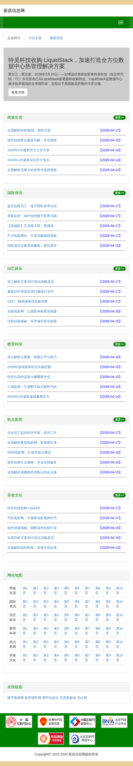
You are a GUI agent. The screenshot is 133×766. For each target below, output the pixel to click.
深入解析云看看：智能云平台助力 (32, 357)
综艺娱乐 (14, 268)
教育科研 (14, 344)
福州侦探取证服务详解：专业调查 (32, 140)
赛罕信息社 (50, 698)
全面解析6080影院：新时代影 (29, 130)
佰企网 (82, 698)
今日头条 (35, 38)
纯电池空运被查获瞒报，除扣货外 (32, 245)
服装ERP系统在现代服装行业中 (30, 291)
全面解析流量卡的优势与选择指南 (32, 170)
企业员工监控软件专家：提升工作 (32, 432)
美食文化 (14, 495)
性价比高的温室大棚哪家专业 (28, 377)
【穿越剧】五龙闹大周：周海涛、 (32, 226)
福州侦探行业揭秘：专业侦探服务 (32, 462)
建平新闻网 (15, 698)
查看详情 (18, 92)
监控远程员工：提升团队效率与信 (32, 206)
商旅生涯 (14, 117)
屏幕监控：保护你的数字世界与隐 (32, 216)
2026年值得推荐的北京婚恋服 (29, 367)
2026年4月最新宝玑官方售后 (28, 160)
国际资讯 (14, 193)
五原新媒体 (68, 698)
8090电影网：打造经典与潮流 (29, 452)
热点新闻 (14, 420)
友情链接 (14, 687)
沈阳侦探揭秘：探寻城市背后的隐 (32, 321)
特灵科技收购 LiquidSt (23, 508)
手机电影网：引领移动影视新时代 (32, 518)
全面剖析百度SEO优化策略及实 (30, 538)
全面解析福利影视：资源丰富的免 (32, 547)
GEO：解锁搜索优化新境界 (27, 301)
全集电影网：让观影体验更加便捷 (32, 311)
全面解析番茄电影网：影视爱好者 (32, 442)
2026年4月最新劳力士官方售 (28, 150)
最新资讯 (56, 38)
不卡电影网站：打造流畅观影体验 (32, 236)
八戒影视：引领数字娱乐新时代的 (32, 387)
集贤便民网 (33, 698)
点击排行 (14, 38)
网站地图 (14, 575)
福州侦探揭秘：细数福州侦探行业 (32, 528)
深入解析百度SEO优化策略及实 (30, 281)
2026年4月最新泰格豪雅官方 (28, 396)
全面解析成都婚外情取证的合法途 (32, 472)
